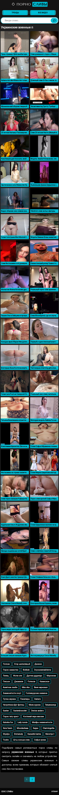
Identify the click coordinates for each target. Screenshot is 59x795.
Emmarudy (18, 734)
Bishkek (26, 670)
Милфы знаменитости (42, 722)
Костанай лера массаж (33, 716)
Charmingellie (48, 728)
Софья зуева (40, 740)
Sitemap (54, 791)
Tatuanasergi (50, 705)
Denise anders (37, 711)
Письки (6, 681)
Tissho (6, 740)
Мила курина (34, 705)
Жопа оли (17, 676)
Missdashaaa (22, 728)
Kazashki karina (34, 734)
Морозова (51, 676)
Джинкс (38, 664)
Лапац (6, 676)
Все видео (43, 13)
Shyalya (6, 734)
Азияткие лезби (10, 687)
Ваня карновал (41, 687)
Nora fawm (7, 728)
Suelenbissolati (20, 711)
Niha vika (26, 687)
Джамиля (18, 681)
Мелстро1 (49, 734)
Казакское (44, 681)
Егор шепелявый (22, 664)
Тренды (15, 13)
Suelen (6, 711)
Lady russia (22, 722)
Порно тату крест (11, 716)
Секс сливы (7, 791)
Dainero (37, 699)
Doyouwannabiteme (42, 670)
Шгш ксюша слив (21, 740)
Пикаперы (25, 699)
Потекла (31, 681)
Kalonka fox (8, 722)
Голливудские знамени (36, 693)
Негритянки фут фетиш (13, 705)
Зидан (35, 728)
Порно (30, 4)
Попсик (6, 664)
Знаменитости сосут (12, 693)
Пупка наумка (9, 699)
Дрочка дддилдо (34, 676)
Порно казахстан (10, 670)
